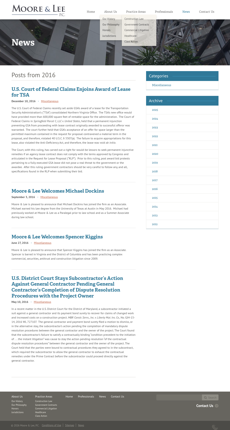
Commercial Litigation (46, 408)
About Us (110, 12)
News (186, 12)
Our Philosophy (19, 404)
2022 (155, 136)
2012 (155, 224)
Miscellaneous (50, 101)
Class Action (41, 415)
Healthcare (40, 412)
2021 (155, 145)
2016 (155, 189)
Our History (17, 401)
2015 (155, 198)
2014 (155, 206)
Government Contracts (46, 404)
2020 (155, 154)
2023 (155, 127)
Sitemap (69, 425)
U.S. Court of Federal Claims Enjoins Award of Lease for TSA (71, 92)
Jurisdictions (18, 412)
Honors (15, 408)
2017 (155, 180)
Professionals (164, 12)
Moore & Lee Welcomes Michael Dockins (58, 191)
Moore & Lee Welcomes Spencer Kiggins (57, 236)
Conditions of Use (51, 425)
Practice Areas (136, 12)
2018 (155, 171)
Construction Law (43, 401)
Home (91, 12)
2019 (155, 162)
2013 (155, 215)
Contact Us (206, 12)
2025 (155, 110)
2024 (155, 118)
